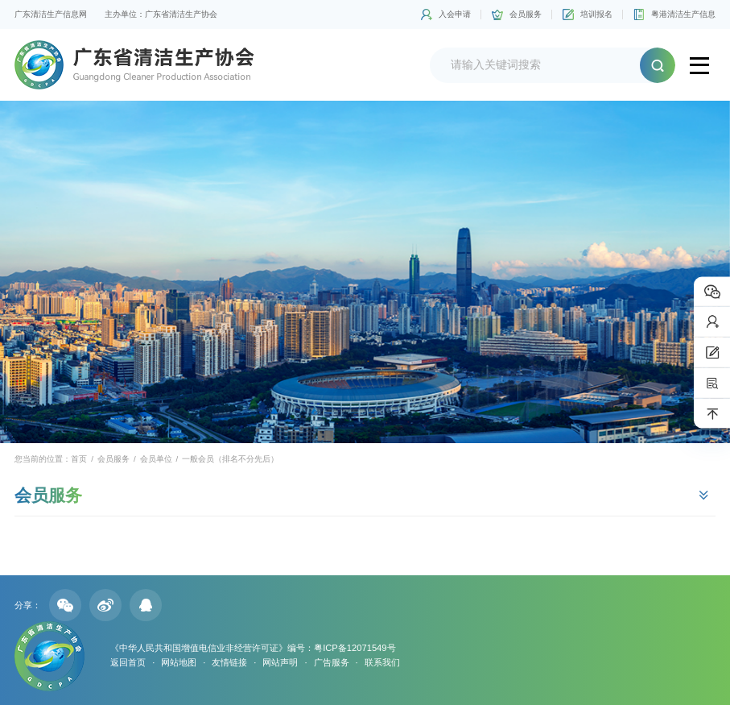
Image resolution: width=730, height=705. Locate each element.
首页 (79, 458)
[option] (365, 272)
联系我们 (382, 662)
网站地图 (178, 662)
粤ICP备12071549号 (354, 648)
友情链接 (229, 662)
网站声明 (280, 662)
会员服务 (525, 14)
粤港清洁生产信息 (683, 14)
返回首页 (128, 662)
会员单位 (156, 458)
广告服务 (331, 662)
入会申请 (455, 14)
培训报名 (596, 14)
